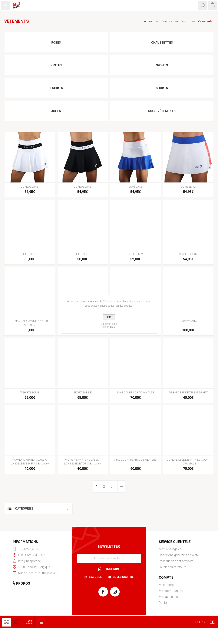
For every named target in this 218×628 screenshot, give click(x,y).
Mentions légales (170, 549)
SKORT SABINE (82, 392)
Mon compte (167, 585)
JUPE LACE (135, 186)
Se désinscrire (123, 576)
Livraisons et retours (172, 567)
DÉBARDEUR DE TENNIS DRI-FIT (188, 392)
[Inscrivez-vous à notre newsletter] (109, 558)
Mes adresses (168, 596)
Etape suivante (121, 486)
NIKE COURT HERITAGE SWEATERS (135, 459)
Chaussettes (162, 42)
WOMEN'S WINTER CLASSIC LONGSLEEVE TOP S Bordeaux (82, 461)
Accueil (148, 21)
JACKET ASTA (188, 321)
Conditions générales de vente (179, 555)
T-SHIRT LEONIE (29, 392)
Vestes (56, 65)
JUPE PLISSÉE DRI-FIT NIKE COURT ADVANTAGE (188, 461)
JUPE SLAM (188, 186)
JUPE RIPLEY (29, 254)
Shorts (162, 88)
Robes (56, 42)
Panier (163, 602)
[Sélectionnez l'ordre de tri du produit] (40, 622)
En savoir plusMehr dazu (109, 325)
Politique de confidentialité (176, 561)
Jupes (56, 111)
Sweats (162, 65)
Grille (6, 622)
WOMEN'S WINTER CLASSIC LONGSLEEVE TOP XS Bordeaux (29, 461)
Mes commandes (171, 590)
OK (109, 317)
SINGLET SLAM (188, 254)
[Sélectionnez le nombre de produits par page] (29, 622)
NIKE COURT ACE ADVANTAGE (135, 392)
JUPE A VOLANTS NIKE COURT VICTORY (29, 323)
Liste (16, 622)
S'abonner (96, 576)
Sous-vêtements (162, 111)
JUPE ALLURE (29, 186)
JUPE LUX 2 (135, 254)
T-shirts (56, 88)
